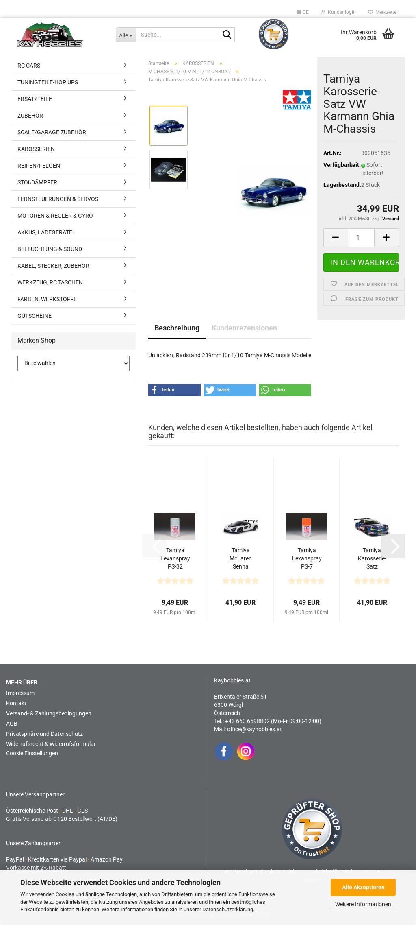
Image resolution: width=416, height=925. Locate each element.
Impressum (20, 693)
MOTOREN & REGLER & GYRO (55, 215)
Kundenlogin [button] (338, 12)
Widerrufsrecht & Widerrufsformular (51, 744)
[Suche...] (126, 34)
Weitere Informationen (363, 904)
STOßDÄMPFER (37, 182)
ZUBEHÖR (30, 115)
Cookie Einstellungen (32, 753)
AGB (11, 723)
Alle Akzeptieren (363, 887)
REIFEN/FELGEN (38, 165)
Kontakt (16, 703)
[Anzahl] (361, 237)
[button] (302, 12)
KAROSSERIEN (36, 149)
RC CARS (28, 65)
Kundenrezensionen (244, 328)
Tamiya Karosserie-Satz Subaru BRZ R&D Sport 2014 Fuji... (372, 559)
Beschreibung (176, 328)
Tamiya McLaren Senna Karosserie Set (240, 559)
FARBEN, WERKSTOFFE (47, 299)
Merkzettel (383, 12)
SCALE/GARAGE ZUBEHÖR (51, 132)
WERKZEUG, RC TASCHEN (50, 282)
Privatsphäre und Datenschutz (44, 733)
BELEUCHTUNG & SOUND (49, 249)
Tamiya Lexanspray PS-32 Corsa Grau (175, 559)
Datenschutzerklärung (227, 909)
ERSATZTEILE (34, 99)
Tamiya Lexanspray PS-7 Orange (307, 559)
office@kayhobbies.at (254, 729)
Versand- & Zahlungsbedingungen (48, 713)
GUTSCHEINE (34, 316)
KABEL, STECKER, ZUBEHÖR (53, 265)
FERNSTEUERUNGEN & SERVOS (57, 199)
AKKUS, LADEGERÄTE (44, 232)
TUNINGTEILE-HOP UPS (47, 82)
